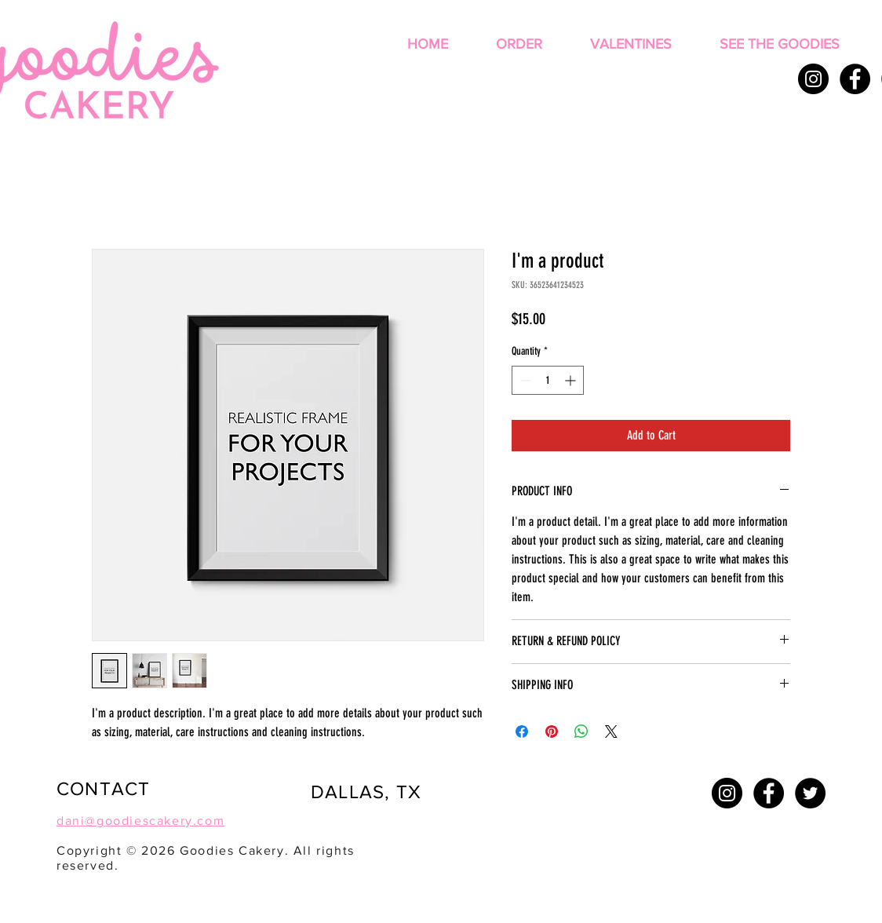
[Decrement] (524, 380)
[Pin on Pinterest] (551, 731)
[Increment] (571, 380)
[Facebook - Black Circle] (855, 79)
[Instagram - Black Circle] (813, 79)
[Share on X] (611, 731)
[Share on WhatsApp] (581, 731)
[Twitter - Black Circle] (810, 793)
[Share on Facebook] (521, 731)
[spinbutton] (548, 380)
